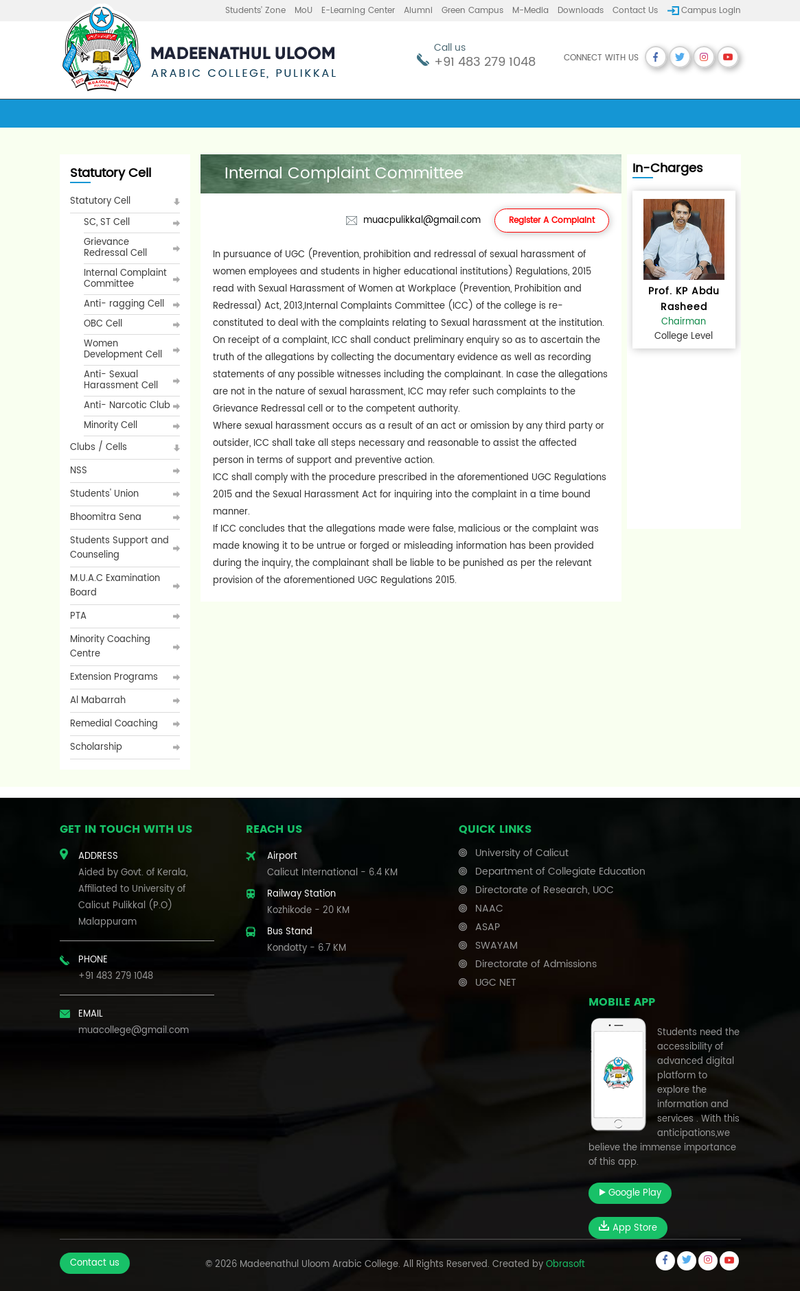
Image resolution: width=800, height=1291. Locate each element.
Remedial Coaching (114, 724)
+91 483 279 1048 (485, 62)
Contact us (635, 10)
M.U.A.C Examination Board (115, 585)
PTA (78, 616)
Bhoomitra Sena (105, 517)
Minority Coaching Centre (110, 646)
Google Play (630, 1193)
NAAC (489, 908)
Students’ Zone (255, 10)
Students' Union (104, 494)
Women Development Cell (123, 349)
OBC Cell (103, 324)
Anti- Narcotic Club (127, 406)
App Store (628, 1227)
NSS (78, 471)
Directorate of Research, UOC (544, 890)
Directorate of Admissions (536, 964)
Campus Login (711, 10)
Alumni (418, 10)
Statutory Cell (100, 201)
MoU (303, 10)
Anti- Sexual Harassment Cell (121, 380)
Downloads (581, 10)
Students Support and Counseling (119, 548)
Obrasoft (565, 1264)
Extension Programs (114, 677)
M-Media (530, 10)
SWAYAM (496, 946)
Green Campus (472, 10)
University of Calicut (522, 853)
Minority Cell (110, 425)
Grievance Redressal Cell (115, 248)
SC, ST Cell (107, 222)
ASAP (487, 927)
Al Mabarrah (98, 701)
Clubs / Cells (98, 447)
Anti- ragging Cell (124, 304)
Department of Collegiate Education (560, 871)
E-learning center (358, 10)
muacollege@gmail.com (133, 1030)
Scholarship (96, 747)
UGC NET (495, 983)
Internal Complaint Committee (125, 279)
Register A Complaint (552, 220)
